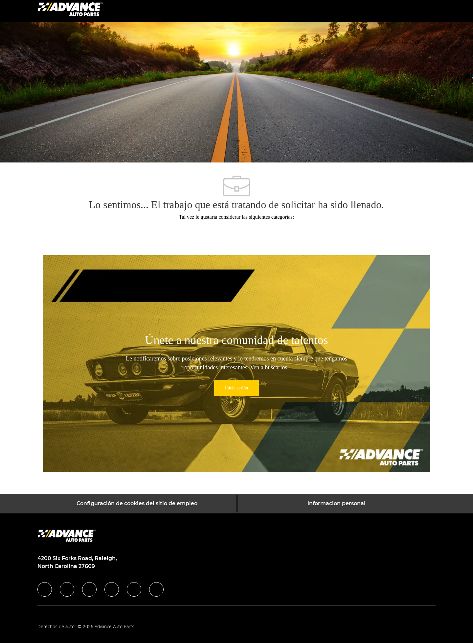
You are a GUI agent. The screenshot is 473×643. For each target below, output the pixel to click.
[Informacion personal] (336, 503)
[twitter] (89, 589)
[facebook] (44, 589)
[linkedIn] (67, 589)
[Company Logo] (70, 10)
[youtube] (134, 589)
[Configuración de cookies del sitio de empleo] (137, 503)
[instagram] (111, 589)
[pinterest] (156, 589)
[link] (236, 388)
